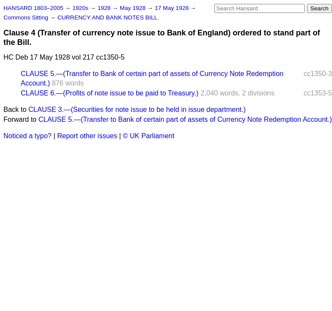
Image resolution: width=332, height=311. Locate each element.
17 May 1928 (172, 8)
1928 (105, 8)
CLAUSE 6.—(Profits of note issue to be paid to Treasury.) (109, 93)
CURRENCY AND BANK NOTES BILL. (108, 17)
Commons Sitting (26, 17)
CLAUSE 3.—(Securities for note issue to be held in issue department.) (137, 109)
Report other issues (87, 136)
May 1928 (133, 8)
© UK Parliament (148, 136)
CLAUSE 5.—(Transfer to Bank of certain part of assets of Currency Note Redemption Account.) (185, 119)
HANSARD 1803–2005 (33, 8)
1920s (81, 8)
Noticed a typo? (27, 136)
